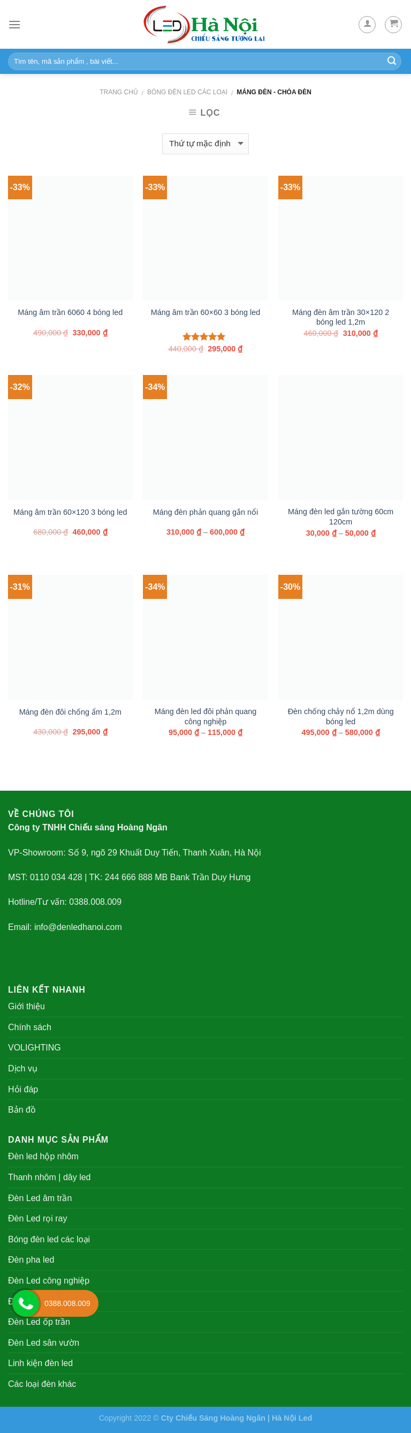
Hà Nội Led (292, 1418)
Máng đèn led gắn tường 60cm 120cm (340, 516)
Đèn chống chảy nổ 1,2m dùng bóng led (341, 716)
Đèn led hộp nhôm (43, 1156)
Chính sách (29, 1027)
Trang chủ (119, 92)
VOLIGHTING (34, 1047)
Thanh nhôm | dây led (49, 1177)
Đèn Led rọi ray (37, 1218)
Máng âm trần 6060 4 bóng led (70, 312)
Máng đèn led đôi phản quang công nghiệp (205, 716)
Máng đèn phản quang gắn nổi (205, 512)
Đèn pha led (31, 1259)
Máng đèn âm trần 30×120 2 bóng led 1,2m (340, 317)
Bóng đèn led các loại (187, 92)
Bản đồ (22, 1109)
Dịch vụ (22, 1068)
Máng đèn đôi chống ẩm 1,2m (70, 712)
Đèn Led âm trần (40, 1198)
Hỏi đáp (23, 1089)
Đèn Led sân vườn (43, 1342)
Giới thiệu (26, 1006)
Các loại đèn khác (42, 1384)
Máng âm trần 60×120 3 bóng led (70, 512)
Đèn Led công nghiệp (48, 1280)
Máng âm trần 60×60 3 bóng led (205, 312)
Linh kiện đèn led (40, 1363)
